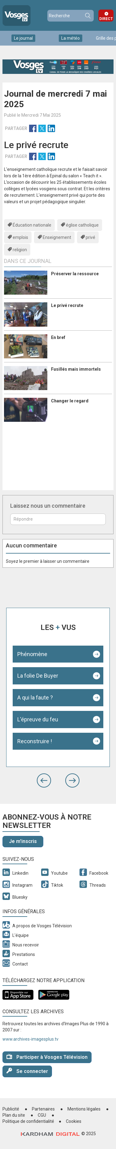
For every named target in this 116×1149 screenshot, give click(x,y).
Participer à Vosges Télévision (47, 1057)
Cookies (73, 1121)
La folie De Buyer (37, 675)
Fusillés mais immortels (76, 369)
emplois (20, 237)
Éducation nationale (32, 225)
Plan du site (13, 1115)
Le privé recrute (67, 305)
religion (20, 249)
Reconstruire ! (34, 741)
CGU (42, 1115)
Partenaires (43, 1109)
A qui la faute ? (35, 697)
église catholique (82, 225)
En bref (58, 337)
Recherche (87, 16)
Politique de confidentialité (28, 1121)
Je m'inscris (23, 841)
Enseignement (57, 237)
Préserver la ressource (75, 273)
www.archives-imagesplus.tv (30, 1039)
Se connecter (27, 1071)
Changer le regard (69, 400)
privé (90, 237)
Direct (106, 19)
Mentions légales (84, 1109)
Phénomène (32, 654)
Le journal (23, 38)
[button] (44, 780)
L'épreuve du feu (37, 719)
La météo (70, 38)
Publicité (10, 1109)
